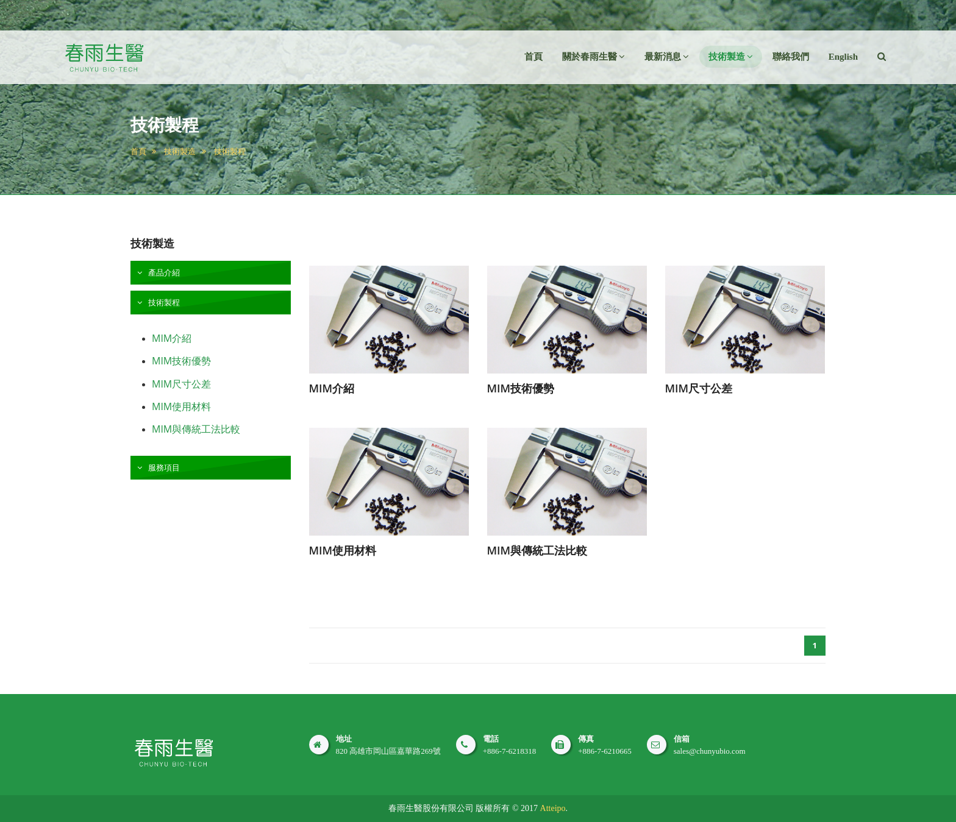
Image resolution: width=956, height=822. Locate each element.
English (843, 57)
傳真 (586, 738)
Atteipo (553, 808)
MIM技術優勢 (181, 360)
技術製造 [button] (730, 56)
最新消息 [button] (666, 56)
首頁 (533, 57)
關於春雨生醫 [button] (593, 56)
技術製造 (180, 151)
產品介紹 (163, 272)
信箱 (682, 738)
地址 (344, 738)
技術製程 (230, 151)
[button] (881, 57)
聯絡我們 (790, 57)
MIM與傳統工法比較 (196, 429)
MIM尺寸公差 (181, 384)
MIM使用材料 (181, 406)
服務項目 (163, 467)
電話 (491, 738)
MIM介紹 (171, 338)
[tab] (210, 273)
